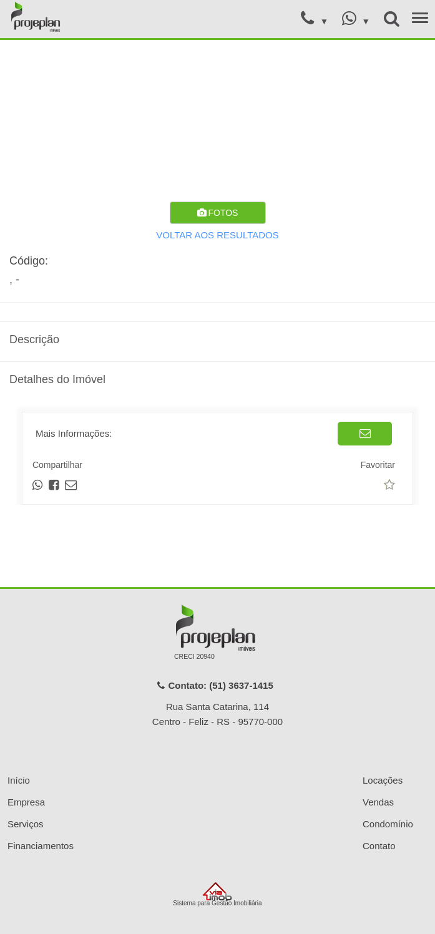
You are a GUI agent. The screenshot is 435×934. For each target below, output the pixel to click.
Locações (383, 780)
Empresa (26, 802)
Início (18, 780)
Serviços (25, 824)
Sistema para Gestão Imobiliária (217, 894)
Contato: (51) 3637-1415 (214, 685)
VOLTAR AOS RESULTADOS (217, 235)
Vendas (378, 802)
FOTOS (217, 213)
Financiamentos (40, 845)
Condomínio (388, 824)
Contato (379, 845)
